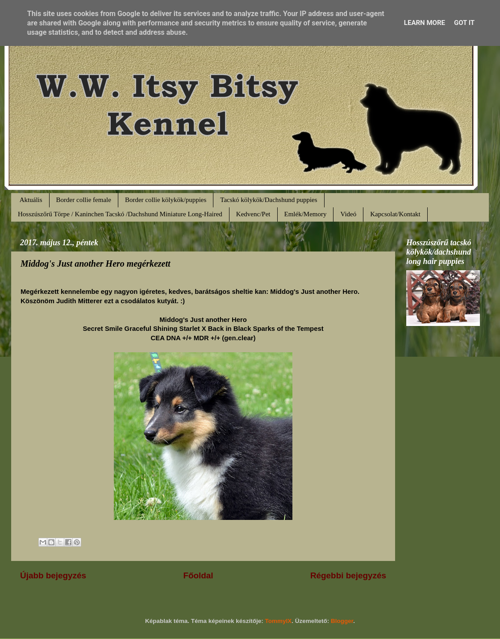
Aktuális (31, 199)
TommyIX (278, 621)
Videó (348, 214)
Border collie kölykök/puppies (165, 199)
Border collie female (83, 199)
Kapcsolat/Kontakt (395, 214)
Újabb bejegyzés (53, 575)
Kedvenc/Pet (253, 214)
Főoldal (198, 575)
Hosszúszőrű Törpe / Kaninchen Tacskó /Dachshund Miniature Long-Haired (120, 214)
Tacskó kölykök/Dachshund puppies (268, 199)
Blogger (342, 621)
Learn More (424, 23)
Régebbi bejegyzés (348, 575)
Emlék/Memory (305, 214)
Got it (464, 23)
